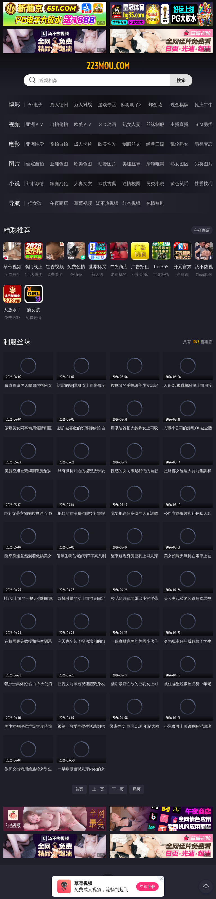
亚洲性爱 (35, 144)
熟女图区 (179, 164)
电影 (14, 144)
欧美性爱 (107, 144)
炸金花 (155, 104)
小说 (14, 183)
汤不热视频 (107, 203)
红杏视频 (131, 203)
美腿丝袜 (131, 164)
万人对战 (83, 104)
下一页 (118, 789)
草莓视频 (83, 203)
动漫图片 (107, 164)
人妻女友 (83, 183)
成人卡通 (83, 144)
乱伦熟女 (179, 144)
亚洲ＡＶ (35, 124)
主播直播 (179, 124)
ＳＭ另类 (204, 124)
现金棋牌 (179, 104)
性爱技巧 (204, 183)
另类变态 (204, 144)
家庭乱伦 (59, 183)
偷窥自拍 (35, 164)
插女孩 (35, 203)
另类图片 (204, 164)
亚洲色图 (59, 164)
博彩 (14, 104)
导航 (14, 203)
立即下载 (147, 886)
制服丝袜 (131, 144)
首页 (79, 789)
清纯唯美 (155, 164)
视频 (14, 124)
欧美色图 (83, 164)
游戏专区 (107, 104)
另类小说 (155, 183)
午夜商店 (59, 203)
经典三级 (155, 144)
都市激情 (35, 183)
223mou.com (108, 66)
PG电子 (34, 104)
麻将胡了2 (131, 104)
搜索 (181, 80)
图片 (14, 163)
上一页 (98, 789)
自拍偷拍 (59, 124)
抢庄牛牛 (204, 104)
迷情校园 (131, 183)
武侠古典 (107, 183)
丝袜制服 (155, 124)
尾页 (137, 789)
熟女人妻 (131, 124)
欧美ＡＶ (83, 124)
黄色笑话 (179, 183)
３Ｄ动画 (107, 124)
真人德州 (59, 104)
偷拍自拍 (59, 144)
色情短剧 (155, 203)
